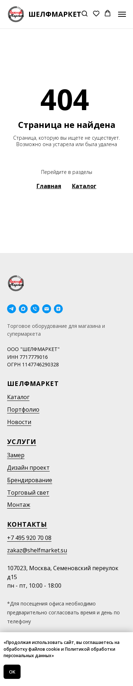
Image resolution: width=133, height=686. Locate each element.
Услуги (21, 441)
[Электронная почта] (46, 308)
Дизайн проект (28, 467)
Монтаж (18, 505)
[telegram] (11, 308)
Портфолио (23, 409)
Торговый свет (28, 492)
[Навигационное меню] (122, 14)
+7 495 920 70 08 (29, 538)
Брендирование (29, 480)
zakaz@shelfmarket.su (37, 550)
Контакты (27, 524)
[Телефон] (35, 308)
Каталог (18, 397)
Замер (15, 455)
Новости (19, 422)
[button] (84, 14)
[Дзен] (58, 308)
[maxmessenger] (23, 308)
